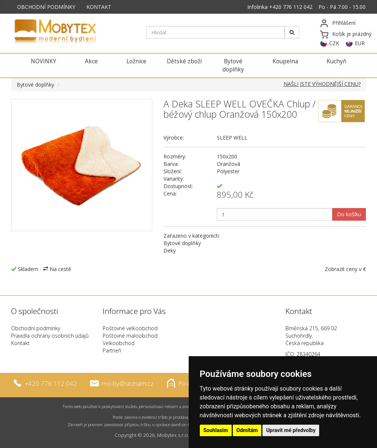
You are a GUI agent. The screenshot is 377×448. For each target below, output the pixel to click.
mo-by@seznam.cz (127, 383)
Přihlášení (343, 22)
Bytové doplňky (233, 65)
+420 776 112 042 (290, 6)
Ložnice (136, 61)
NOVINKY (43, 61)
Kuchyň (336, 61)
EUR (360, 43)
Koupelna (285, 61)
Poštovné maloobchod (130, 335)
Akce (91, 61)
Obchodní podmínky (35, 328)
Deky (169, 250)
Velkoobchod (119, 343)
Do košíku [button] (349, 214)
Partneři (112, 350)
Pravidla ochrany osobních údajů (50, 335)
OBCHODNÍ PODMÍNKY (46, 6)
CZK (334, 43)
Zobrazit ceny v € (345, 269)
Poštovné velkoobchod (130, 328)
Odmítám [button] (247, 430)
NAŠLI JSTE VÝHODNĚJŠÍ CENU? (322, 83)
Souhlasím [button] (216, 430)
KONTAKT (98, 6)
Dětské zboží (184, 61)
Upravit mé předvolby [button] (290, 430)
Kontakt (20, 343)
